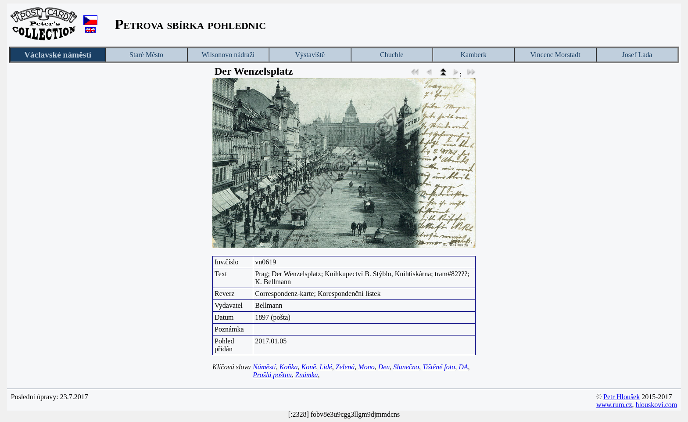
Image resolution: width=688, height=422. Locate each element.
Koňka (289, 367)
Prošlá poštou (272, 375)
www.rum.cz (614, 404)
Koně (308, 367)
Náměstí (264, 367)
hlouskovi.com (656, 404)
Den (384, 367)
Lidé (325, 367)
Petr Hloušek (621, 396)
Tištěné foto (439, 367)
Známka (306, 375)
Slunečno (406, 367)
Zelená (345, 367)
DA (463, 367)
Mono (366, 367)
